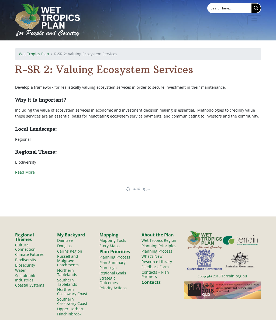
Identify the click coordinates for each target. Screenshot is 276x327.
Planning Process (114, 257)
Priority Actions (113, 288)
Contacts (151, 283)
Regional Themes (24, 237)
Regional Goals (112, 273)
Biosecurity (25, 265)
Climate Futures (29, 254)
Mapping (108, 235)
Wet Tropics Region (159, 240)
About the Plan (158, 235)
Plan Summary (112, 262)
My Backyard (71, 235)
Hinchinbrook (69, 315)
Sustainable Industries (25, 278)
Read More (25, 172)
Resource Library (157, 261)
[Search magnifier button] (256, 8)
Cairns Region (69, 251)
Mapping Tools (112, 240)
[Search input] (230, 8)
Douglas (64, 245)
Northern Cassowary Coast (72, 292)
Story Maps (109, 245)
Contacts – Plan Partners (155, 275)
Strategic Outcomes (108, 281)
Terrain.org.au (234, 275)
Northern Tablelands (67, 273)
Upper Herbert (70, 309)
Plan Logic (108, 268)
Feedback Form (155, 267)
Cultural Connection (25, 247)
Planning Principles (159, 245)
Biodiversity (25, 260)
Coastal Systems (29, 285)
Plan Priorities (114, 252)
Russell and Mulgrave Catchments (68, 261)
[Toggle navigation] (254, 20)
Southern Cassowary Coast (72, 302)
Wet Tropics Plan (34, 53)
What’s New (152, 256)
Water (20, 270)
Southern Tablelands (67, 282)
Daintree (65, 240)
